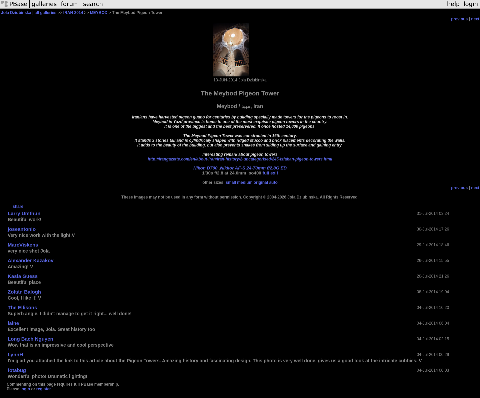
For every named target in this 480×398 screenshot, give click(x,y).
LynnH (15, 354)
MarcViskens (23, 245)
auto (273, 182)
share (18, 206)
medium (244, 182)
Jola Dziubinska (16, 12)
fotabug (17, 370)
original (261, 182)
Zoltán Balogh (24, 292)
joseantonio (22, 229)
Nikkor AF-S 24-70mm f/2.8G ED (253, 167)
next (475, 19)
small (231, 182)
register (43, 389)
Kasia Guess (23, 276)
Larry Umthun (24, 213)
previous (459, 19)
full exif (270, 172)
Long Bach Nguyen (30, 339)
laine (13, 323)
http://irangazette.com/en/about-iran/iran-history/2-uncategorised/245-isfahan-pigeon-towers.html (240, 159)
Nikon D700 (205, 167)
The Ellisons (22, 307)
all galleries (45, 12)
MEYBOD (99, 12)
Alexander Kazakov (31, 260)
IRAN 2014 (73, 12)
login (25, 389)
